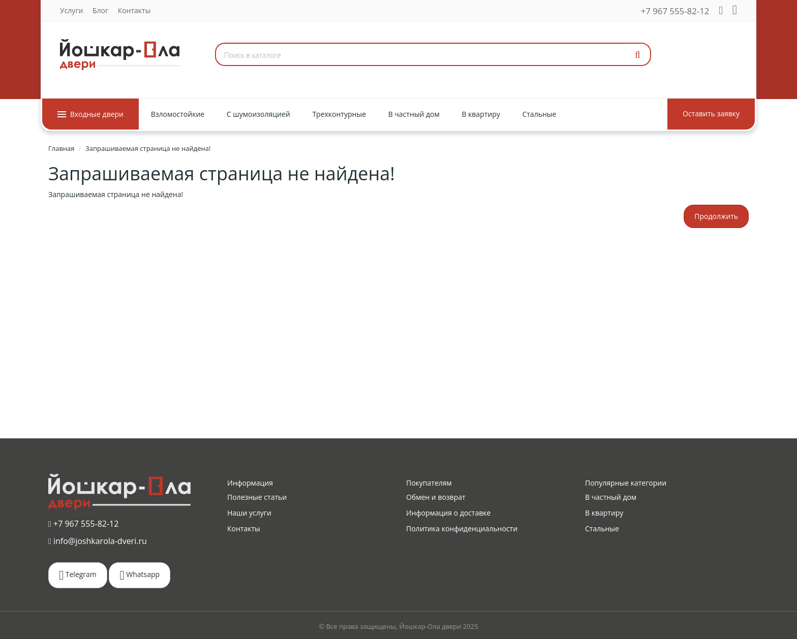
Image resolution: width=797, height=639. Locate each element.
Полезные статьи (257, 497)
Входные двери (90, 114)
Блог (100, 10)
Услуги (71, 10)
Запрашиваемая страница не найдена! (147, 148)
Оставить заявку (711, 113)
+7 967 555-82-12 (675, 11)
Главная (61, 148)
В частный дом (610, 497)
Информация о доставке (448, 513)
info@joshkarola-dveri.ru (97, 541)
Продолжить (716, 216)
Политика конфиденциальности (461, 528)
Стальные (602, 528)
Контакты (134, 10)
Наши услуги (249, 513)
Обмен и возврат (436, 497)
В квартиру (604, 513)
